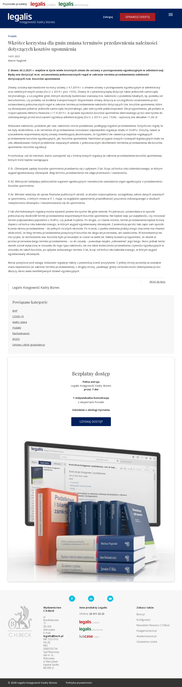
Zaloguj (108, 17)
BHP (15, 310)
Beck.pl (141, 614)
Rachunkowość (21, 333)
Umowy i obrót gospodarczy (28, 344)
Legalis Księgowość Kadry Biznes (35, 287)
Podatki (12, 36)
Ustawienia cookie (147, 641)
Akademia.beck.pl (147, 636)
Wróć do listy (157, 281)
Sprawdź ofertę (137, 17)
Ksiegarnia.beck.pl (147, 630)
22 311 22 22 (96, 613)
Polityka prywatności (79, 682)
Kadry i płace (19, 322)
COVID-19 (18, 316)
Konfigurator (144, 619)
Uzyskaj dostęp (91, 422)
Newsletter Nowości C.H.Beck (153, 625)
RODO (16, 339)
